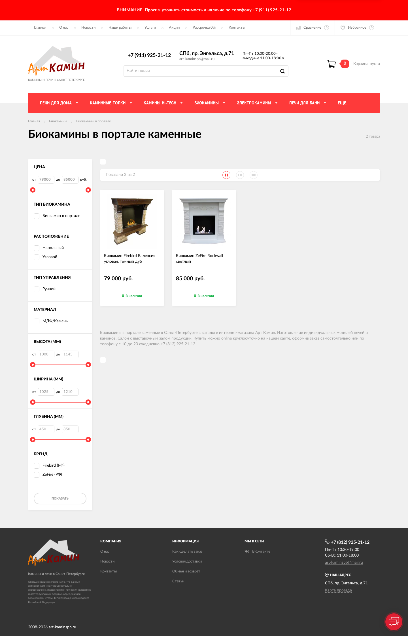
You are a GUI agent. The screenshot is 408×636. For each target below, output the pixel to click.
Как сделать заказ (187, 551)
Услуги (150, 28)
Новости (88, 28)
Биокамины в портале (93, 121)
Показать (60, 498)
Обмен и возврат (186, 571)
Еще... (344, 103)
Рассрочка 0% (204, 28)
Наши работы (120, 28)
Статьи (178, 581)
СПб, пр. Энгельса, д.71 (206, 53)
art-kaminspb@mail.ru (196, 59)
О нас (63, 28)
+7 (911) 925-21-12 (149, 55)
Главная (40, 28)
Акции (174, 28)
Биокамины (58, 121)
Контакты (237, 28)
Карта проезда (338, 590)
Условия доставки (187, 561)
